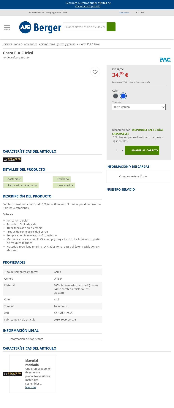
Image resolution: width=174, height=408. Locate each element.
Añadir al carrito (142, 151)
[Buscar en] (85, 26)
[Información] (87, 4)
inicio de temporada (87, 6)
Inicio (6, 44)
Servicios (124, 12)
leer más (30, 387)
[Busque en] (111, 26)
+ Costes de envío (142, 82)
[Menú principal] (7, 27)
